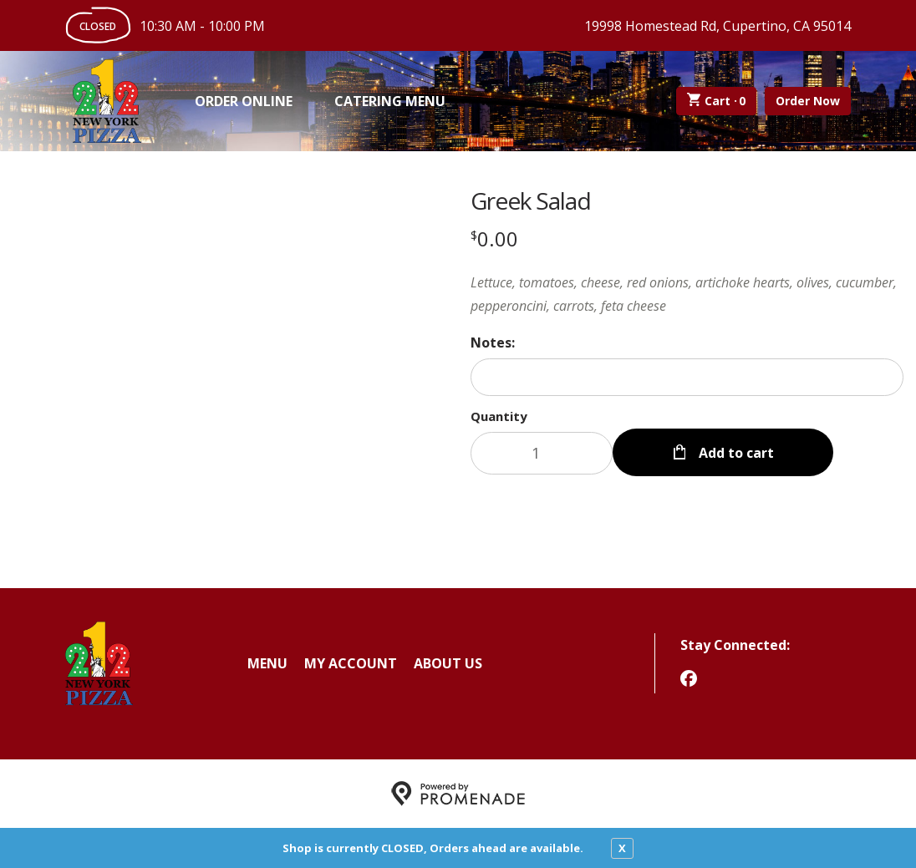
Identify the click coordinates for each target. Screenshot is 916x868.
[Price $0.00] (494, 238)
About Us (448, 663)
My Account (350, 663)
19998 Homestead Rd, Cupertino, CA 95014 (717, 26)
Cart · (716, 101)
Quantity (499, 416)
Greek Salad (531, 200)
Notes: (493, 342)
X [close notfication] (622, 847)
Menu (267, 663)
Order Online (244, 101)
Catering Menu (389, 101)
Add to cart (734, 453)
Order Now (808, 101)
